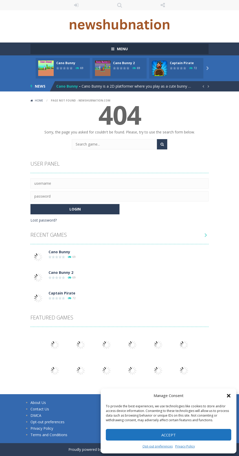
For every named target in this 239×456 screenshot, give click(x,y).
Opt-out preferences (157, 446)
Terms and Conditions (48, 434)
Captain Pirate (182, 63)
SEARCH (119, 5)
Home (39, 100)
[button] (228, 395)
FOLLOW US (162, 5)
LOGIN (76, 5)
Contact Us (39, 409)
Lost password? (43, 220)
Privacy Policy (185, 446)
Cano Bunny (65, 63)
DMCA (35, 415)
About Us (38, 402)
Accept (168, 434)
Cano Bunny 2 (124, 63)
